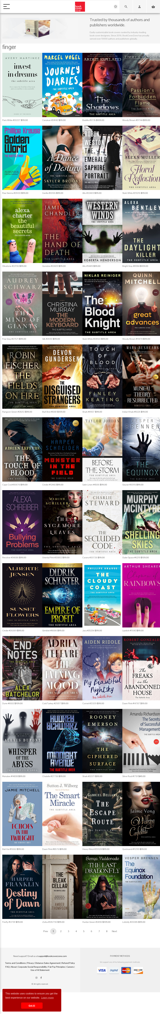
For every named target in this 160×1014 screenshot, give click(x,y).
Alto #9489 (87, 266)
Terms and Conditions (15, 963)
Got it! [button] (32, 1005)
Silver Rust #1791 (130, 776)
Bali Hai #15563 (9, 849)
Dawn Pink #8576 (50, 849)
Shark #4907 (88, 411)
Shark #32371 (88, 776)
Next (114, 931)
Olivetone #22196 (10, 266)
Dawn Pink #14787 (131, 703)
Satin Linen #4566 (91, 484)
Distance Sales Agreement (47, 963)
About (14, 966)
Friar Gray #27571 (10, 339)
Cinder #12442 (49, 484)
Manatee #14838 (10, 776)
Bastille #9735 (89, 120)
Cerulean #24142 (50, 120)
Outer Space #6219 (131, 557)
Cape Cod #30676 (11, 484)
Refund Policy (68, 963)
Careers (70, 966)
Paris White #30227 (11, 120)
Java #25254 (88, 630)
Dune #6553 (8, 703)
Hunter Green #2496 (92, 922)
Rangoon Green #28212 (13, 411)
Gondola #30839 (50, 266)
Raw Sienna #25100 (11, 193)
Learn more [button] (47, 997)
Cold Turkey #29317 (51, 703)
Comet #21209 (89, 703)
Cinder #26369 (9, 630)
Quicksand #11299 (130, 849)
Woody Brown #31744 (132, 120)
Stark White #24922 (91, 339)
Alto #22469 (88, 193)
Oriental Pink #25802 (52, 557)
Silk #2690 (47, 339)
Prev (45, 931)
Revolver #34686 (10, 557)
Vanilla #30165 (49, 193)
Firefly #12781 (8, 922)
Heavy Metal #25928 (92, 849)
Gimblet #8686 (49, 630)
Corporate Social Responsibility (32, 966)
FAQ (7, 966)
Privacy (30, 963)
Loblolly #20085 (130, 922)
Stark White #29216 (131, 193)
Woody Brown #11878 (132, 339)
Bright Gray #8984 (131, 266)
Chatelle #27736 (50, 776)
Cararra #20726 (89, 557)
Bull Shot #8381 (49, 411)
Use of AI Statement (40, 970)
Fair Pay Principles (56, 966)
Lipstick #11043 (129, 630)
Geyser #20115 (129, 484)
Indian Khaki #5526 (131, 411)
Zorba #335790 (49, 922)
